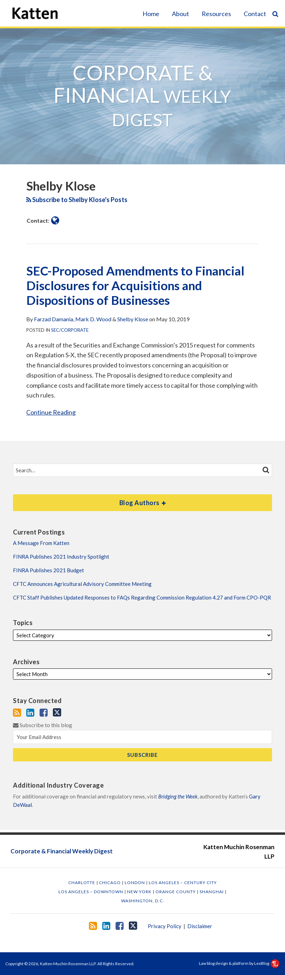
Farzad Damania (53, 319)
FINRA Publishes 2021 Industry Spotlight (61, 556)
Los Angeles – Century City (183, 882)
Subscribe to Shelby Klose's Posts (76, 199)
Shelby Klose (132, 319)
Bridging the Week (177, 796)
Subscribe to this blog (42, 725)
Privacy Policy (164, 926)
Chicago (110, 882)
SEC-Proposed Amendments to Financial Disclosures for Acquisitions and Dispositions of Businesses (135, 285)
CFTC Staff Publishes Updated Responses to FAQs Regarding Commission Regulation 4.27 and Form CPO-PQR (142, 597)
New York (140, 891)
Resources (216, 13)
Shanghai (212, 891)
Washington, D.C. (142, 900)
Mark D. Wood (93, 319)
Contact (255, 13)
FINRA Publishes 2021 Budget (48, 570)
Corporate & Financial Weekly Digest (62, 851)
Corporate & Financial (142, 95)
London (135, 882)
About (180, 13)
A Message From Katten (41, 543)
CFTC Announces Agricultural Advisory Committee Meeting (82, 584)
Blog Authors (89, 500)
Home (150, 13)
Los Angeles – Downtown (91, 891)
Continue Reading (51, 411)
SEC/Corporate (70, 330)
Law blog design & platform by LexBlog (239, 963)
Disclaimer (199, 926)
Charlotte (82, 882)
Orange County (176, 891)
